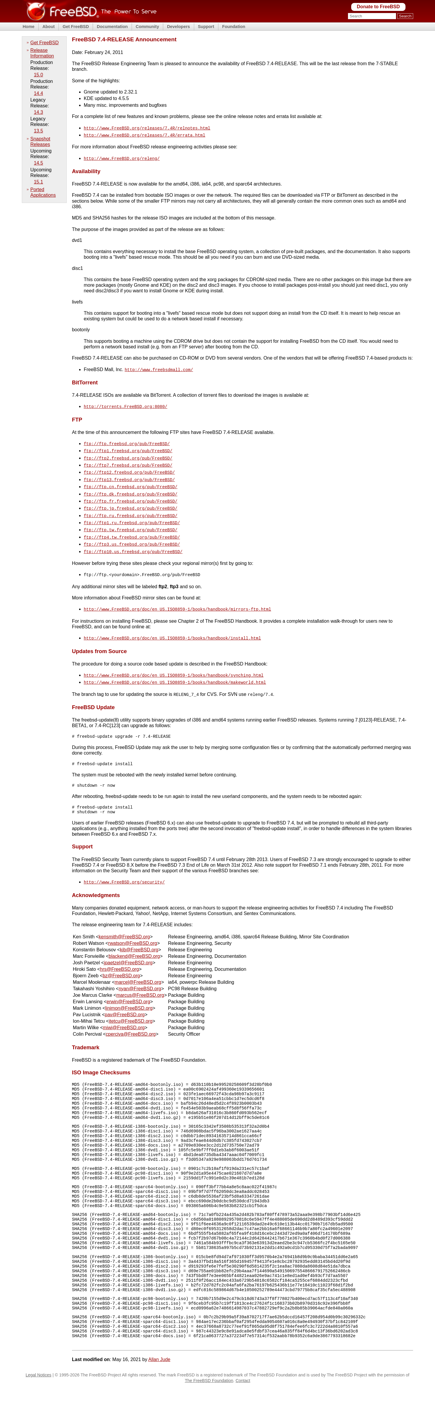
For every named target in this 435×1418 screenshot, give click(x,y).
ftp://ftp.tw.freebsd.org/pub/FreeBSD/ (130, 519)
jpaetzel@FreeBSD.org (128, 950)
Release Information (42, 53)
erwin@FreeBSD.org (128, 989)
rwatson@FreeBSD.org (132, 931)
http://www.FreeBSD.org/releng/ (122, 157)
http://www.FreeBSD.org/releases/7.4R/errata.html (144, 134)
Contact (243, 1411)
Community (147, 26)
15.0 (38, 74)
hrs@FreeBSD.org (119, 957)
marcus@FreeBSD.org (140, 983)
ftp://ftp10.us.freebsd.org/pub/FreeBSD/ (133, 539)
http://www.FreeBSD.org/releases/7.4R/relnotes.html (147, 128)
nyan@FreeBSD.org (140, 976)
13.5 (38, 130)
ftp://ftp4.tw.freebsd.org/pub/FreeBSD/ (132, 526)
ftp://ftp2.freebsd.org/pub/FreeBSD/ (128, 454)
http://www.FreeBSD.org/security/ (124, 870)
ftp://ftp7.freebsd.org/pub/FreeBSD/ (128, 460)
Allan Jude (159, 1389)
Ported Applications (43, 192)
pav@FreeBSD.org (125, 1002)
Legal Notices (38, 1405)
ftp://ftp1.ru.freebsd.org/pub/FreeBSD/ (132, 513)
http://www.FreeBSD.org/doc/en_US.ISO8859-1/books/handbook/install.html (172, 624)
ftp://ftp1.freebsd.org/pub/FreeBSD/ (128, 447)
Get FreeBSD (76, 26)
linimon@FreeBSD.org (129, 996)
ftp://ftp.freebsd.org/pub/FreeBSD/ (127, 440)
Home (29, 26)
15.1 (38, 181)
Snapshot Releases (40, 141)
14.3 (38, 112)
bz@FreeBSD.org (121, 963)
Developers (178, 26)
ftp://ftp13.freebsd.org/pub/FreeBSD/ (129, 473)
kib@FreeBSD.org (139, 937)
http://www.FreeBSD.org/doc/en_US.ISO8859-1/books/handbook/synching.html (174, 661)
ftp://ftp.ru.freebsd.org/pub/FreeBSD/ (130, 506)
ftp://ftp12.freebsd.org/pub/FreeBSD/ (129, 467)
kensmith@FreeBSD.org (124, 924)
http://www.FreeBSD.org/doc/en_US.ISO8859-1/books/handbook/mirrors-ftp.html (177, 596)
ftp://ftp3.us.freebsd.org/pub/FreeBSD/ (132, 533)
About (48, 26)
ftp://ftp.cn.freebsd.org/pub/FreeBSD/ (130, 480)
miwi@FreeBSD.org (124, 1015)
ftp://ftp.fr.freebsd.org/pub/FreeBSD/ (130, 493)
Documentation (112, 26)
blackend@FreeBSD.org (134, 944)
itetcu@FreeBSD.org (131, 1009)
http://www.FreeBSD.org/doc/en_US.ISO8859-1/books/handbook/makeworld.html (175, 667)
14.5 (38, 162)
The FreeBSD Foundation (209, 1411)
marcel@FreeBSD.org (138, 970)
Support (206, 26)
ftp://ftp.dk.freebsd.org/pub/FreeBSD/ (130, 487)
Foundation (233, 26)
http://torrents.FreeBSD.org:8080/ (125, 404)
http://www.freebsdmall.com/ (159, 368)
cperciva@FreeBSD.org (131, 1021)
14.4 (38, 93)
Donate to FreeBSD (378, 6)
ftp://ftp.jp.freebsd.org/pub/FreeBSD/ (130, 500)
